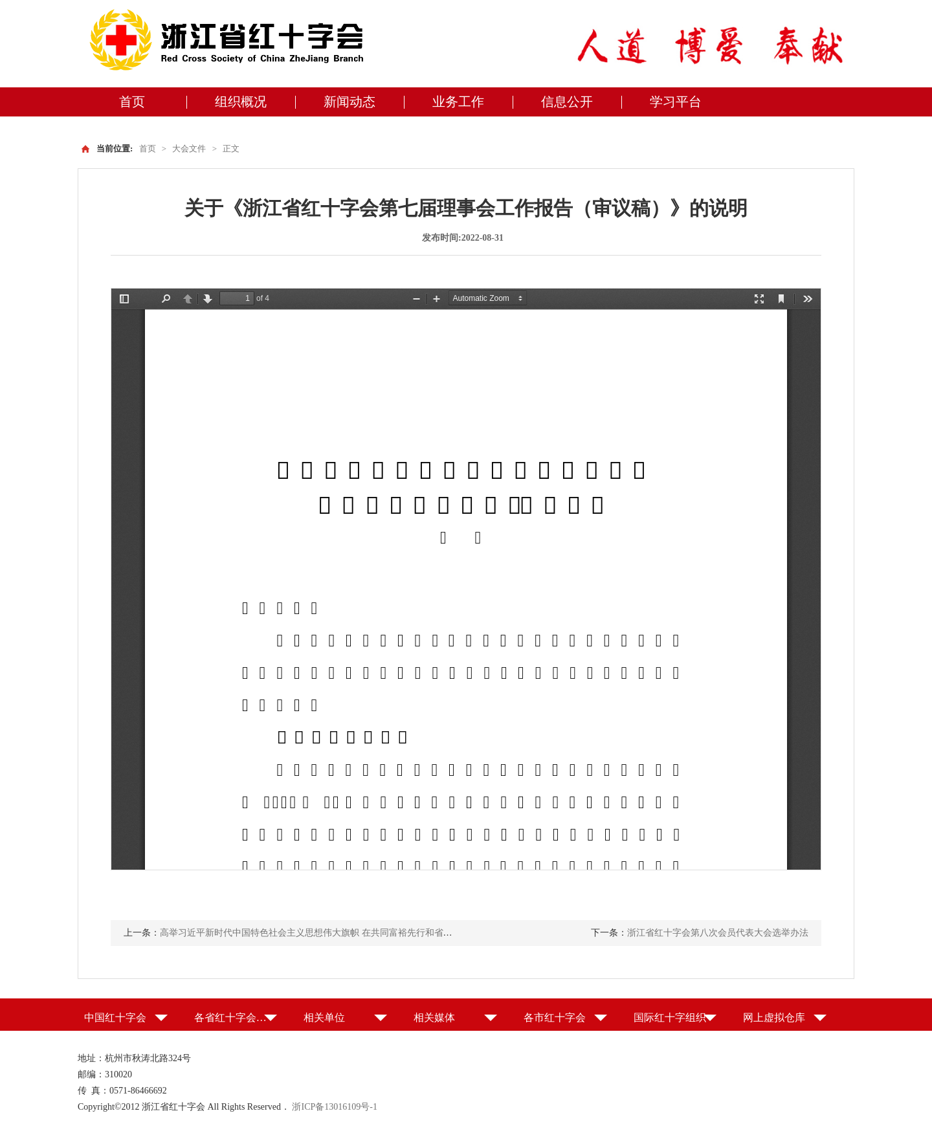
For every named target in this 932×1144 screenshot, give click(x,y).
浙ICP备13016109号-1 (334, 1107)
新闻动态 (349, 101)
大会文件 (189, 148)
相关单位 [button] (324, 1017)
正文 (231, 148)
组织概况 (241, 101)
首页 (132, 101)
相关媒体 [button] (434, 1017)
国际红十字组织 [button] (670, 1017)
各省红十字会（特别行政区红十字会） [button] (236, 1017)
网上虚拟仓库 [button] (774, 1017)
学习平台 (676, 101)
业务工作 (458, 101)
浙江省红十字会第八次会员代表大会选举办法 (717, 933)
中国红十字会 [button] (115, 1017)
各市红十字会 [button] (555, 1017)
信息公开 (567, 101)
